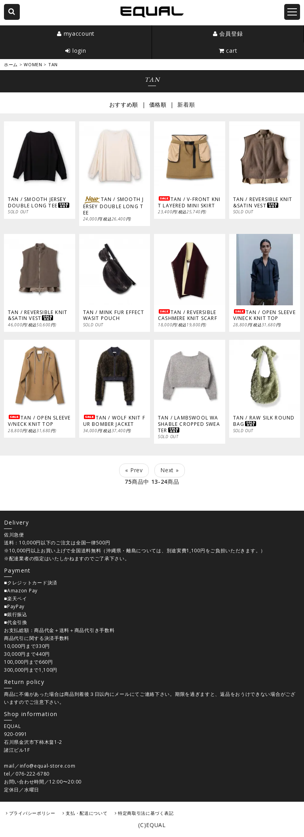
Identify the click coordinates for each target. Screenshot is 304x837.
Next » (169, 470)
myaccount (79, 33)
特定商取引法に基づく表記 (145, 813)
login (79, 50)
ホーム (11, 64)
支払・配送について (86, 813)
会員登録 (231, 33)
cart (231, 50)
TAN (53, 64)
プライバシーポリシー (32, 813)
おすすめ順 (124, 104)
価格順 (158, 104)
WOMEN (33, 64)
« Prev (133, 470)
